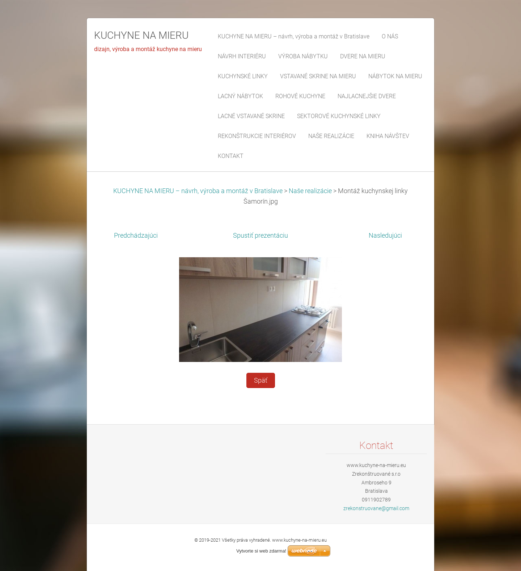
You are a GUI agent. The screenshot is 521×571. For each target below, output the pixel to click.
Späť (260, 380)
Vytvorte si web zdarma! (261, 551)
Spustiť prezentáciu (260, 235)
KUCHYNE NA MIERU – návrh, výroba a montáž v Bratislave (198, 191)
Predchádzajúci (136, 235)
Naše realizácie (310, 191)
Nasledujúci (385, 235)
